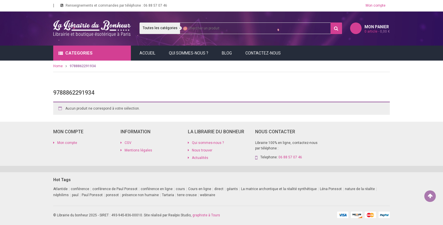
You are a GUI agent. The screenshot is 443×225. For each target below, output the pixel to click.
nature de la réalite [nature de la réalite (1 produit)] (360, 189)
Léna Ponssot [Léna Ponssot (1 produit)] (331, 189)
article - (377, 31)
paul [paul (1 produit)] (75, 195)
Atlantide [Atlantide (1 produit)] (60, 189)
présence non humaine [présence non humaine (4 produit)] (140, 195)
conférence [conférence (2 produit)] (80, 189)
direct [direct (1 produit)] (219, 189)
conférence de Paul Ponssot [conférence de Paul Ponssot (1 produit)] (115, 189)
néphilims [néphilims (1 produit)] (61, 195)
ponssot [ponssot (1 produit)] (112, 195)
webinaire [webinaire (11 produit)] (207, 195)
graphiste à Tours (206, 215)
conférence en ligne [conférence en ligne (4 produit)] (157, 189)
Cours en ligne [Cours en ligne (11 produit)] (199, 189)
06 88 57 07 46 (155, 5)
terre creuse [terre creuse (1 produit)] (187, 195)
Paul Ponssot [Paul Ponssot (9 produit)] (92, 195)
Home (58, 66)
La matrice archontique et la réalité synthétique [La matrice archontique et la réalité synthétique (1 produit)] (279, 189)
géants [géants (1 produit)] (232, 189)
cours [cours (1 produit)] (180, 189)
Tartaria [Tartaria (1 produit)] (168, 195)
